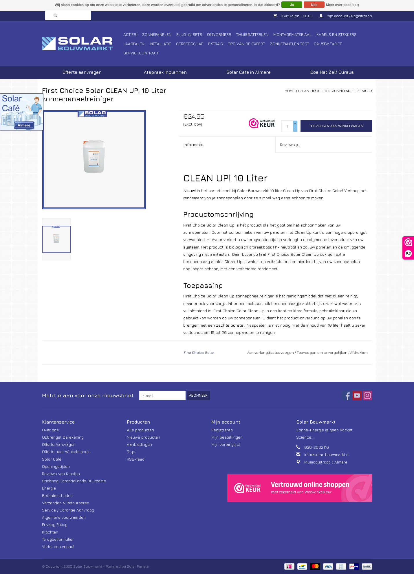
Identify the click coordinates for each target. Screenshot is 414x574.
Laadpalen (133, 43)
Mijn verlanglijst (225, 444)
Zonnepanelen (156, 34)
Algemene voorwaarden (64, 517)
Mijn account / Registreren (345, 16)
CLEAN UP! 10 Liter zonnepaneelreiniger (335, 91)
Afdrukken (359, 352)
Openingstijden (56, 466)
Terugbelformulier (58, 539)
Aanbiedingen (139, 444)
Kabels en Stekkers (336, 34)
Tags (131, 451)
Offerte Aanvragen (59, 444)
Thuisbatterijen (252, 34)
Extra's (215, 43)
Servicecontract (141, 52)
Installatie (160, 43)
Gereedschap (189, 43)
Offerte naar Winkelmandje (66, 451)
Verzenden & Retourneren (65, 502)
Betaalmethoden (57, 495)
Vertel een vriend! (58, 546)
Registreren (222, 429)
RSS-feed (135, 459)
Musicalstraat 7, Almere (325, 461)
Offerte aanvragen (82, 72)
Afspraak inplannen (165, 72)
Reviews (290, 144)
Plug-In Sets (189, 34)
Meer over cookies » (342, 5)
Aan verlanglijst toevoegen (270, 352)
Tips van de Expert (246, 43)
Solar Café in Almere (248, 72)
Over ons (50, 429)
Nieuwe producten (143, 437)
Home (290, 91)
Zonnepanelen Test (289, 43)
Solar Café (51, 459)
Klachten (50, 531)
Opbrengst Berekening (63, 437)
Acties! (130, 34)
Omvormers (219, 34)
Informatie (193, 144)
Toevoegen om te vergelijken (322, 352)
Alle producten (140, 429)
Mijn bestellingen (227, 437)
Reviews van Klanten (61, 473)
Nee (314, 5)
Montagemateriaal (292, 34)
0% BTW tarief (328, 43)
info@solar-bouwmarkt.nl (327, 454)
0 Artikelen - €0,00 (294, 16)
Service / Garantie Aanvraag (68, 509)
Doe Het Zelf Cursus (332, 72)
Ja (292, 5)
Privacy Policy (54, 524)
